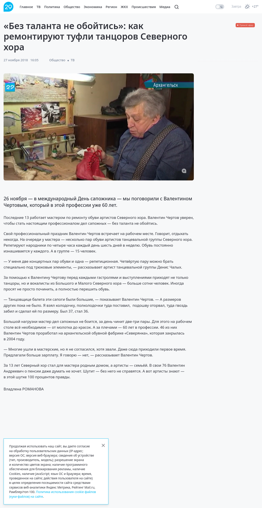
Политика (52, 6)
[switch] (219, 6)
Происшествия (143, 6)
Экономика (93, 6)
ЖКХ (124, 6)
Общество (72, 6)
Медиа (164, 6)
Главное (26, 6)
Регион (111, 6)
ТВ (39, 6)
